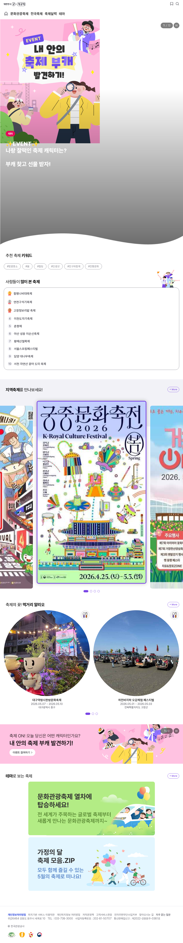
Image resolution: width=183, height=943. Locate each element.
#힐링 (40, 266)
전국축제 (37, 14)
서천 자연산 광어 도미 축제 (30, 364)
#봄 (27, 266)
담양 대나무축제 (23, 356)
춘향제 (18, 326)
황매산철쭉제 (22, 341)
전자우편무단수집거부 (125, 914)
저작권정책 (88, 914)
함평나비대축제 (23, 293)
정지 (176, 25)
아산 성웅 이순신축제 (26, 334)
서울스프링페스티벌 (26, 349)
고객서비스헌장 (104, 914)
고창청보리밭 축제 (25, 310)
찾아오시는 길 (146, 914)
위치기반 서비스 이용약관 (41, 914)
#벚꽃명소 (12, 266)
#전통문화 (93, 266)
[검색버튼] (177, 4)
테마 (62, 14)
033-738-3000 (63, 918)
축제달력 (51, 14)
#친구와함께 (73, 266)
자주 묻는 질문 (163, 914)
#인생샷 (55, 266)
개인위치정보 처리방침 (68, 914)
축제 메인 (6, 13)
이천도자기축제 (23, 318)
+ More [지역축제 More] (173, 389)
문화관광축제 (19, 14)
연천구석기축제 (23, 302)
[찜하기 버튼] (172, 4)
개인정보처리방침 (17, 914)
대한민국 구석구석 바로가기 (15, 4)
